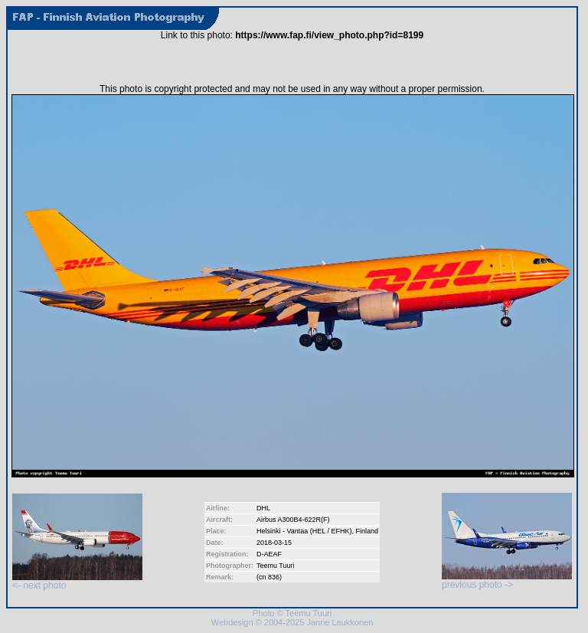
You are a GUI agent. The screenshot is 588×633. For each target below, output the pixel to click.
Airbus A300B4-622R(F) (293, 519)
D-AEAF (269, 554)
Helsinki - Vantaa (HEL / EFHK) (304, 531)
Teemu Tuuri (275, 565)
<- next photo (77, 581)
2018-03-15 (274, 542)
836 (273, 577)
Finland (367, 531)
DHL (263, 508)
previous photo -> (507, 580)
